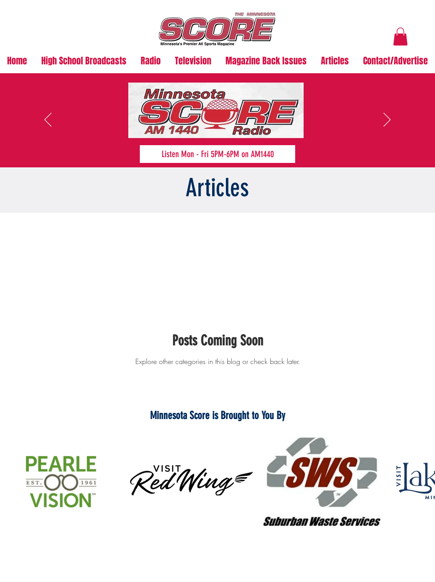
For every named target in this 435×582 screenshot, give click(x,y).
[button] (400, 37)
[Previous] (47, 120)
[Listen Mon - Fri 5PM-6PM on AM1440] (217, 154)
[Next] (387, 120)
